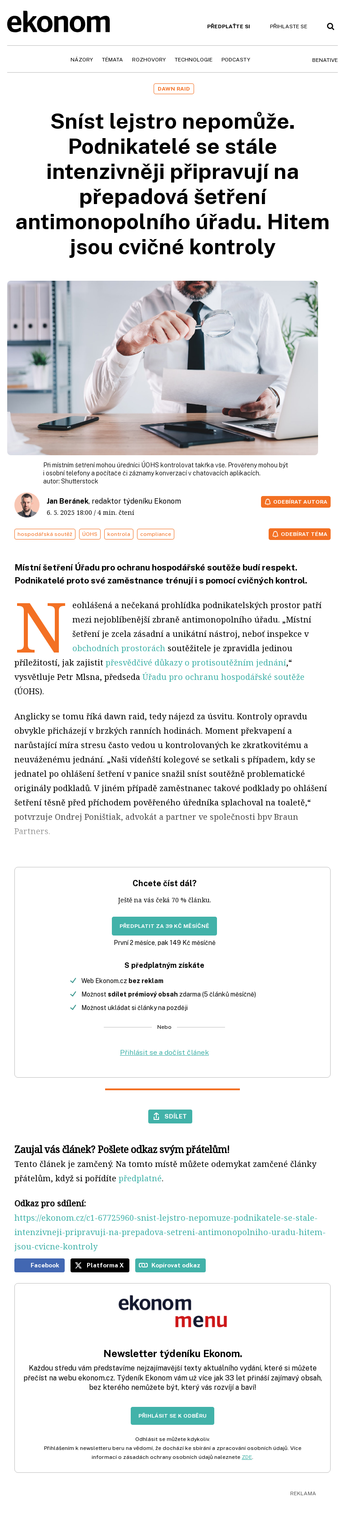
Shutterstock (79, 481)
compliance (155, 534)
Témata (112, 60)
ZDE (247, 1457)
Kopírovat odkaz (175, 1265)
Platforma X (105, 1265)
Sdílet (175, 1116)
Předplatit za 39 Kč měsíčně (164, 926)
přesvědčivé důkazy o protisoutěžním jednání (196, 662)
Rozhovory (149, 60)
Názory (82, 60)
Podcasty (235, 60)
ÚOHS (89, 534)
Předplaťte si (228, 26)
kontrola (118, 534)
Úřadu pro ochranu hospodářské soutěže (223, 676)
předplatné (140, 1178)
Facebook (45, 1265)
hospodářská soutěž (45, 534)
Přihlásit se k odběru (172, 1416)
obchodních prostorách (118, 648)
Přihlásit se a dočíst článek (164, 1052)
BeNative (325, 60)
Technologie (193, 60)
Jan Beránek (67, 501)
